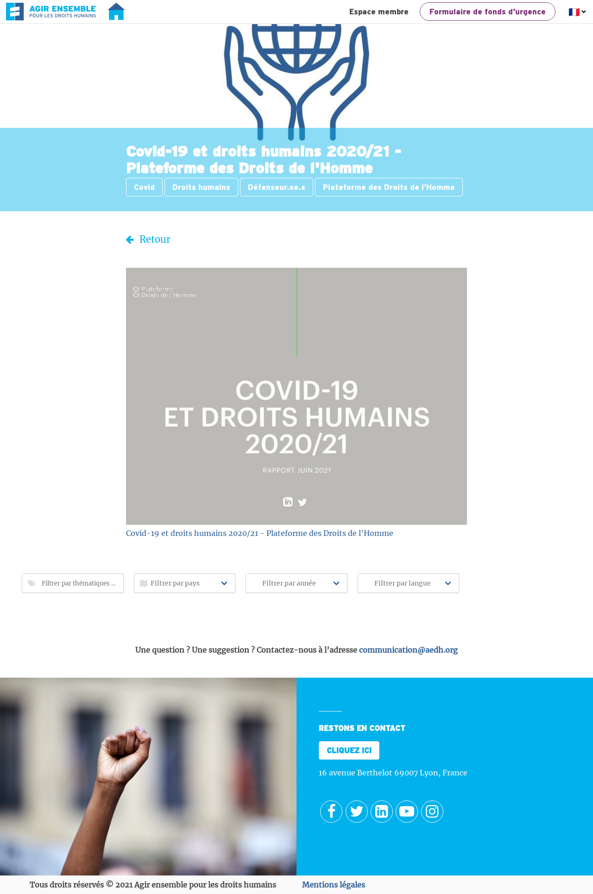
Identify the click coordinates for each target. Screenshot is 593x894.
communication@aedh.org (408, 650)
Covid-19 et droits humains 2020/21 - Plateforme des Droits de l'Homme (259, 533)
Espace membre (379, 11)
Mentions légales (333, 884)
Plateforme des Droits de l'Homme (389, 187)
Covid (144, 187)
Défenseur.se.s (276, 187)
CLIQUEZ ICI (349, 750)
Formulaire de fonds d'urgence (487, 11)
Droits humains (201, 187)
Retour (148, 239)
